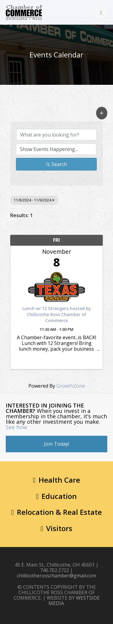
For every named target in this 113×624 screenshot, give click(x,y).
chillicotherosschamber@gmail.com (56, 575)
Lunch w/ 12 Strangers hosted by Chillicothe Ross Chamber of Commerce (56, 314)
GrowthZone (70, 386)
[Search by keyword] (56, 134)
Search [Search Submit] (56, 164)
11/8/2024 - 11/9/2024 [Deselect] (34, 200)
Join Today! (56, 444)
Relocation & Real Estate (56, 512)
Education (56, 496)
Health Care (56, 480)
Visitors (57, 528)
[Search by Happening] (56, 149)
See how (16, 427)
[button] (102, 113)
